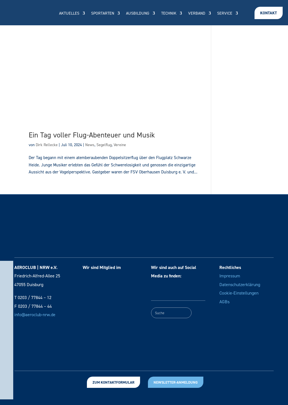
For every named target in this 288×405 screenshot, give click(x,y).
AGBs (224, 302)
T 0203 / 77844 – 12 (32, 297)
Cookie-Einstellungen (238, 293)
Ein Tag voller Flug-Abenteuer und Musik (92, 135)
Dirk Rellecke (47, 145)
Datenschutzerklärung (239, 285)
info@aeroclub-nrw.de (34, 315)
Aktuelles (69, 13)
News (89, 145)
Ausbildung (137, 13)
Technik (168, 13)
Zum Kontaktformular (113, 382)
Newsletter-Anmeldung (176, 382)
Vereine (120, 145)
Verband (196, 13)
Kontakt (268, 13)
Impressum (229, 276)
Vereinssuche (148, 30)
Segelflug (104, 145)
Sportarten (102, 13)
